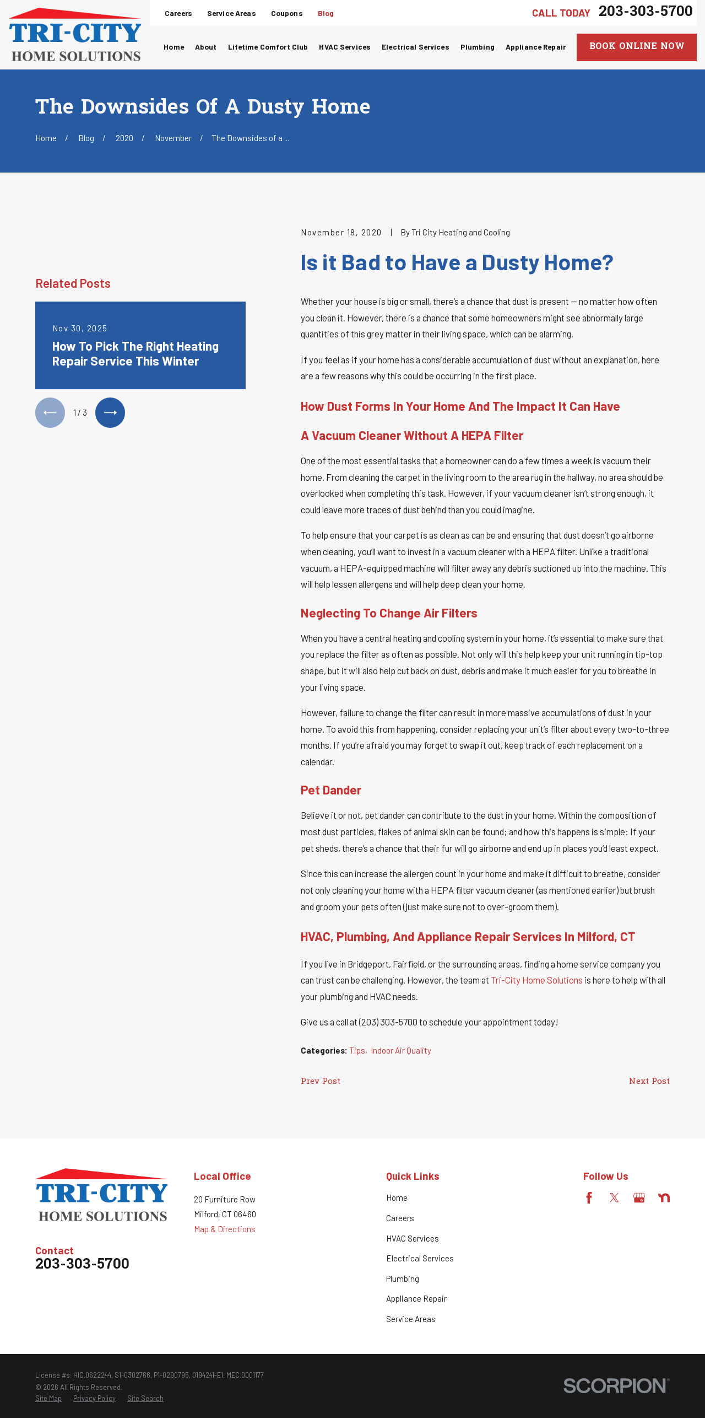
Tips (357, 1050)
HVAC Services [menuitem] (345, 46)
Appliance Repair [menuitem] (536, 46)
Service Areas (231, 13)
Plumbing (402, 1278)
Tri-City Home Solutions (537, 979)
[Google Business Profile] (639, 1198)
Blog (326, 13)
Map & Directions (225, 1229)
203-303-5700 (646, 13)
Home (397, 1197)
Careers (178, 13)
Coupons (287, 13)
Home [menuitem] (174, 46)
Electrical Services (420, 1258)
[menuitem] (48, 1399)
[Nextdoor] (664, 1198)
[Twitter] (614, 1198)
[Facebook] (589, 1198)
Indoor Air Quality (401, 1050)
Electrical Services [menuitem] (415, 46)
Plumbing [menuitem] (477, 46)
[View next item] (110, 412)
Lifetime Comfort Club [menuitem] (268, 46)
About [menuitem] (206, 46)
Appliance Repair (416, 1298)
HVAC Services (412, 1238)
